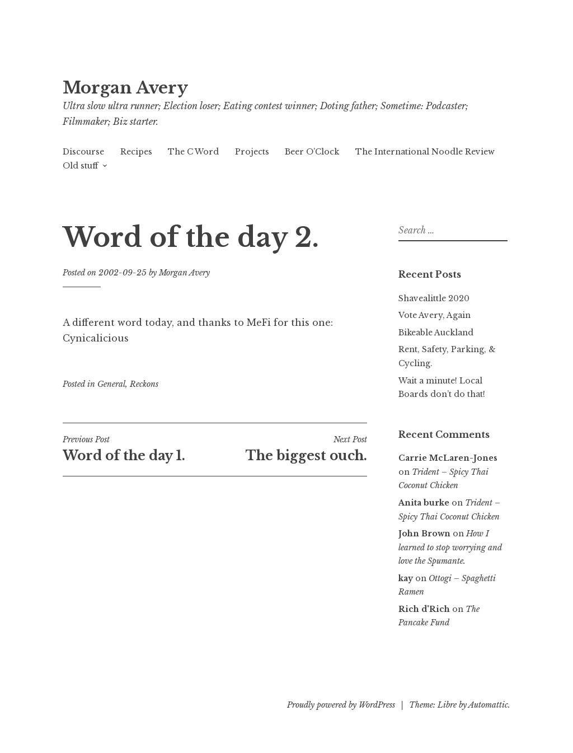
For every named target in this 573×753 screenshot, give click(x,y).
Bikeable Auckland (435, 333)
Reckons (144, 384)
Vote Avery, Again (434, 315)
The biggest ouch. (291, 449)
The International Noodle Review (425, 152)
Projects (252, 152)
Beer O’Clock (312, 152)
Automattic (488, 705)
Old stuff (80, 166)
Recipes (136, 152)
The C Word (193, 152)
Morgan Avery (125, 88)
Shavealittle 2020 (433, 298)
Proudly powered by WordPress (341, 705)
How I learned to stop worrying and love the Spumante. (450, 547)
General (111, 384)
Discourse (83, 152)
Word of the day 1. (139, 449)
